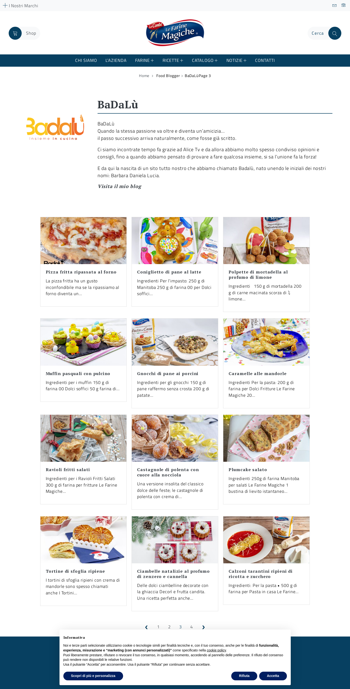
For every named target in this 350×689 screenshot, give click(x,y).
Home (144, 75)
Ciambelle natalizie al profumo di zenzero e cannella (173, 573)
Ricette (171, 60)
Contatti (265, 60)
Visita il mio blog (119, 186)
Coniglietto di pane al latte (169, 272)
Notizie (234, 60)
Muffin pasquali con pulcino (78, 373)
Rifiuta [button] (244, 676)
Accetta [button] (273, 676)
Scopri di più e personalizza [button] (93, 676)
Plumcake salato (248, 469)
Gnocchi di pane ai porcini (167, 373)
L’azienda (116, 60)
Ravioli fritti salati (68, 469)
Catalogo (203, 60)
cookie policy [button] (216, 650)
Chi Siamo (86, 60)
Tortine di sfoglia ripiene (75, 571)
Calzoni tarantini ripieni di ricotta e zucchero (261, 573)
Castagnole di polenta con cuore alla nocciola (168, 472)
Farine (142, 60)
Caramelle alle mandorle (257, 373)
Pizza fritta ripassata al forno (81, 272)
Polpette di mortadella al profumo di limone (258, 274)
